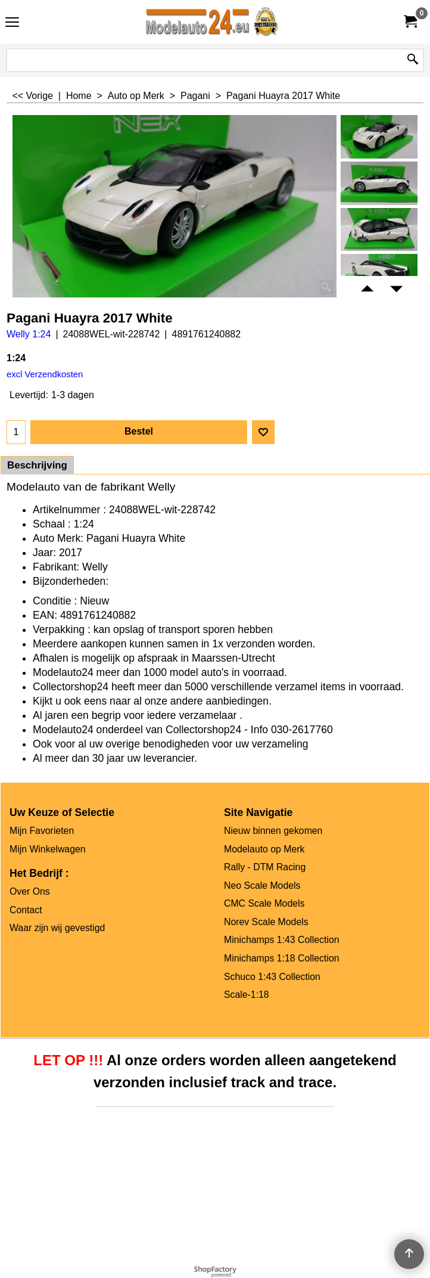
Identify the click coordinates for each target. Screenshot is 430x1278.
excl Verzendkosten (45, 374)
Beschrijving (37, 465)
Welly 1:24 (29, 334)
